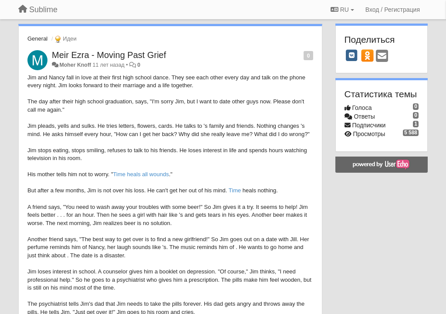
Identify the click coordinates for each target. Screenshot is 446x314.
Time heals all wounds (141, 174)
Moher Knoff (75, 65)
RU (342, 9)
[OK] (367, 55)
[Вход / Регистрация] (392, 9)
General (37, 38)
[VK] (352, 55)
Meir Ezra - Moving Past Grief (109, 55)
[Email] (382, 56)
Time (235, 190)
